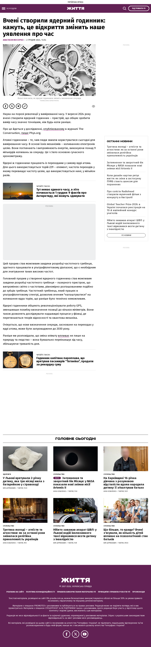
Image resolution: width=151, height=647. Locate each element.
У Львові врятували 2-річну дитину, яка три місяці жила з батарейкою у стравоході (23, 481)
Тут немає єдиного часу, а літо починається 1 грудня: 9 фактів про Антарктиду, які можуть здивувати (61, 193)
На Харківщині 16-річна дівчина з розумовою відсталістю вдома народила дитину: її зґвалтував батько (124, 482)
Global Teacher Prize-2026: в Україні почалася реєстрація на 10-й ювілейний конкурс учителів (126, 209)
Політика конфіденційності (40, 592)
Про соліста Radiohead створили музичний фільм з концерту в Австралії (124, 194)
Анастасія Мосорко (13, 40)
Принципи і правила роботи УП (114, 592)
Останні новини (119, 141)
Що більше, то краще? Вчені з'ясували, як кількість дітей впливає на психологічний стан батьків (126, 534)
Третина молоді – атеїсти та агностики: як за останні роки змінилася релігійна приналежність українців (125, 151)
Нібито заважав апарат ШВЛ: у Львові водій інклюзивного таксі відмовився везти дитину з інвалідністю (125, 225)
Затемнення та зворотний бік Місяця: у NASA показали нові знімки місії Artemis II (125, 165)
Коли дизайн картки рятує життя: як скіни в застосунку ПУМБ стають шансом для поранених (124, 180)
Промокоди (138, 592)
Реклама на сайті (15, 592)
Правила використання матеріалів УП (76, 592)
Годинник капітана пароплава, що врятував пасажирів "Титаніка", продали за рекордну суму (64, 361)
